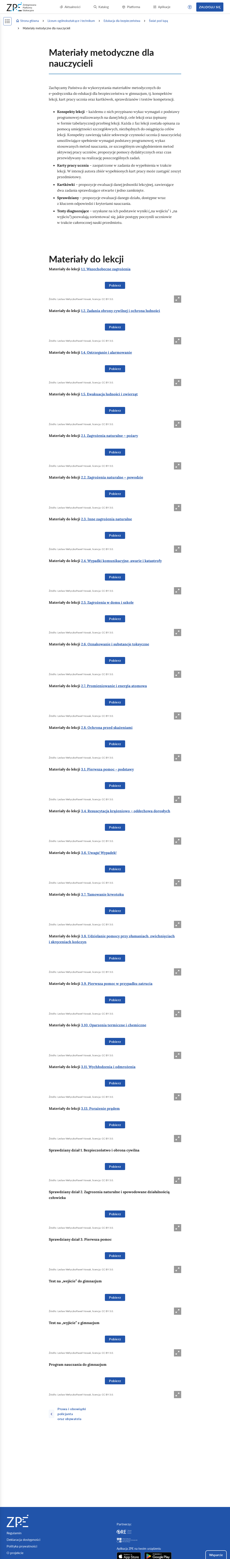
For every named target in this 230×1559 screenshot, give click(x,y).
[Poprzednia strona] (74, 1413)
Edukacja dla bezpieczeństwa (122, 21)
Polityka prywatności (22, 1546)
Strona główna (27, 21)
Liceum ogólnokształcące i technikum (71, 21)
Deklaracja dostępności (23, 1539)
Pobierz (115, 285)
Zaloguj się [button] (210, 7)
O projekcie (15, 1553)
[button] (190, 7)
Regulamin (14, 1533)
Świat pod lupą (158, 21)
